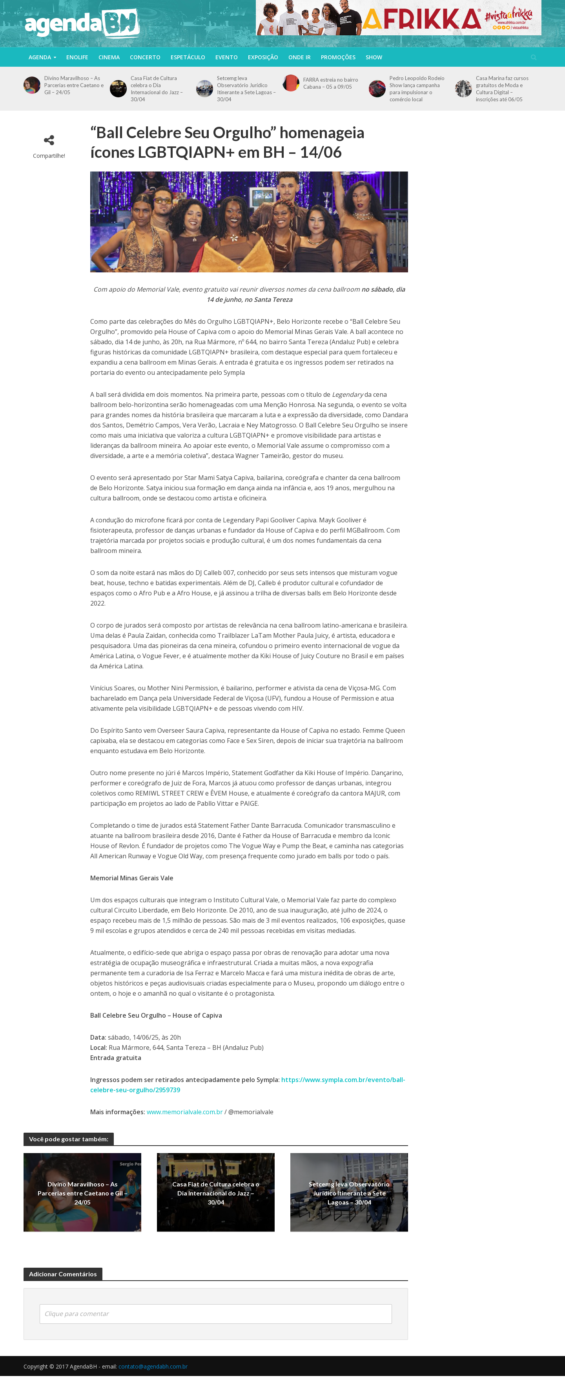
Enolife (77, 57)
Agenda (40, 57)
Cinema (109, 57)
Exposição (263, 57)
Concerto (145, 57)
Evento (226, 57)
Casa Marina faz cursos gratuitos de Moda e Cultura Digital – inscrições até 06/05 (502, 88)
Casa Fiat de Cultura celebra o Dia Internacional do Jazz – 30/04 (157, 88)
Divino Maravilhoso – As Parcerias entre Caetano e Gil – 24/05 (74, 85)
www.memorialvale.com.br (185, 1112)
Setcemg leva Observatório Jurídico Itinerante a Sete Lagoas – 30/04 (246, 88)
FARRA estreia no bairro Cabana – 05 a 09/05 (330, 83)
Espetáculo (188, 57)
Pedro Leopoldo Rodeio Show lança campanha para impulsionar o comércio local (417, 88)
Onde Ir (299, 57)
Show (374, 57)
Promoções (338, 57)
